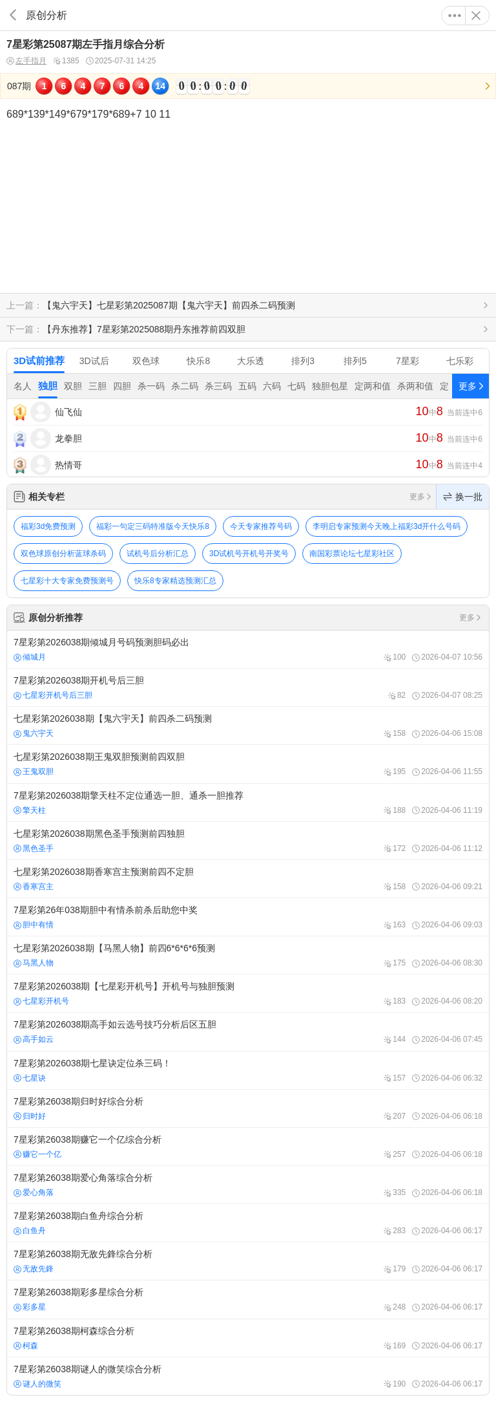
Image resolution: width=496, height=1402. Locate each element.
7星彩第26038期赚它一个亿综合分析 (248, 1146)
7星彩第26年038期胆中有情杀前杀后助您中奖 (248, 917)
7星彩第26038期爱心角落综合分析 (248, 1184)
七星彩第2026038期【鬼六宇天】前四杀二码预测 (248, 725)
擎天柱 (30, 810)
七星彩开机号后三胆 (53, 695)
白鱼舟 (30, 1230)
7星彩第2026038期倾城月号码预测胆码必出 (248, 649)
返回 (13, 15)
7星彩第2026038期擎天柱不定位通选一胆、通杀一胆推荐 (248, 802)
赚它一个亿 (37, 1154)
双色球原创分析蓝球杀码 (63, 553)
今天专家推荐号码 (261, 526)
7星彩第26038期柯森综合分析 (248, 1338)
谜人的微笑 (37, 1383)
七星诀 (30, 1078)
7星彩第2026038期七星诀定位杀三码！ (248, 1070)
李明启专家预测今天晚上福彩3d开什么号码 (386, 526)
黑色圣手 (34, 848)
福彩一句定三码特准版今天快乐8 (152, 526)
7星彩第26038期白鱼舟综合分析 (248, 1223)
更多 (454, 15)
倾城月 (30, 657)
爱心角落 (34, 1192)
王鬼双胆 (34, 771)
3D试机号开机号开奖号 (249, 553)
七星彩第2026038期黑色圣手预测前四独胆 (248, 840)
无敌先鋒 (34, 1268)
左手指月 (26, 61)
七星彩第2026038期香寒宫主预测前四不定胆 (248, 879)
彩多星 (30, 1306)
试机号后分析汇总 (158, 553)
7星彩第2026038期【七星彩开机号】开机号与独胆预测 (248, 993)
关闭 (476, 15)
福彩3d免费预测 (48, 526)
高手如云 (34, 1039)
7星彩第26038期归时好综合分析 (248, 1108)
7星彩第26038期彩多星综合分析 (248, 1299)
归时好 (30, 1116)
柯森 (26, 1345)
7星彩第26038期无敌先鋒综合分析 (248, 1261)
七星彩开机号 (41, 1001)
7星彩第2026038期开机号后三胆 (248, 687)
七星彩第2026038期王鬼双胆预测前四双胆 (248, 763)
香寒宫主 (34, 886)
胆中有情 (34, 924)
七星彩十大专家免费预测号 (67, 580)
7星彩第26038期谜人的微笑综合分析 (248, 1376)
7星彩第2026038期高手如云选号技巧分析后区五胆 (248, 1031)
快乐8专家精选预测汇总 (175, 580)
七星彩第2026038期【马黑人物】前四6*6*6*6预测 (248, 955)
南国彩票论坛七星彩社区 (352, 553)
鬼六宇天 (34, 733)
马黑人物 (34, 962)
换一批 (462, 496)
